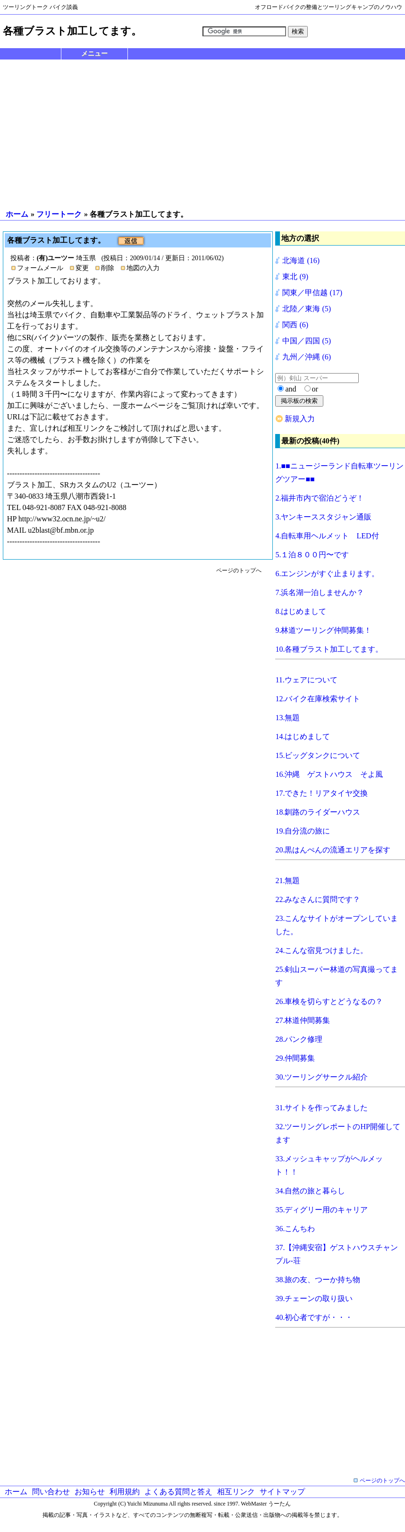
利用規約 (125, 1492)
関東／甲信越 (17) (312, 293)
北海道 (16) (301, 260)
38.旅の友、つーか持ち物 (317, 1280)
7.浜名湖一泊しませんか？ (319, 592)
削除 (107, 268)
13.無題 (287, 718)
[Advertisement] (202, 134)
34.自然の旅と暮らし (310, 1191)
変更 (82, 268)
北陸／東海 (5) (306, 309)
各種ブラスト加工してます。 (57, 240)
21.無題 (287, 881)
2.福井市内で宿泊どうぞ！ (319, 498)
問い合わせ (51, 1492)
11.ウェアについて (306, 680)
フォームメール (40, 268)
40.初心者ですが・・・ (314, 1317)
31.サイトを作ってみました (321, 1108)
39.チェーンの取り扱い (314, 1298)
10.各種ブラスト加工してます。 (329, 649)
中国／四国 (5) (306, 341)
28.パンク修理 (298, 1039)
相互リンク (236, 1492)
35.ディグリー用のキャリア (321, 1210)
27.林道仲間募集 (302, 1020)
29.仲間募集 (295, 1058)
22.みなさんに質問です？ (317, 899)
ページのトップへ (239, 570)
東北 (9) (295, 276)
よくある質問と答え (178, 1492)
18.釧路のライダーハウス (317, 812)
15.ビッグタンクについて (317, 755)
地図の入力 (143, 268)
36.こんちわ (295, 1229)
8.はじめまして (300, 611)
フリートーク (59, 214)
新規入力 (300, 419)
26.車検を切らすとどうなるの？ (329, 1001)
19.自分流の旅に (302, 831)
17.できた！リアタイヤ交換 (321, 793)
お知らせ (90, 1492)
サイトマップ (282, 1492)
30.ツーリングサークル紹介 (321, 1077)
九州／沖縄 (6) (306, 357)
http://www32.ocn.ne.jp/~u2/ (62, 519)
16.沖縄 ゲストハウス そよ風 (329, 774)
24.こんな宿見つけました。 (321, 950)
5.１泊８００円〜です (312, 555)
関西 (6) (295, 325)
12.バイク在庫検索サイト (317, 699)
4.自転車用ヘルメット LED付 (327, 536)
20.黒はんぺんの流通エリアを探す (332, 850)
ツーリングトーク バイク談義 (40, 7)
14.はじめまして (302, 736)
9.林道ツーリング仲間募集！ (323, 630)
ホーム (17, 214)
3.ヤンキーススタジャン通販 (323, 517)
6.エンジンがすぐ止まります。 (327, 574)
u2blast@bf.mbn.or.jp (61, 530)
